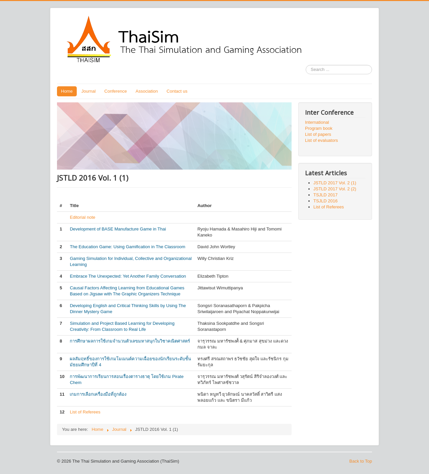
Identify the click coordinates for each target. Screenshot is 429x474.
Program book (318, 128)
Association (147, 91)
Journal (88, 91)
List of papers (318, 134)
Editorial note (82, 217)
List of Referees (85, 411)
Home (67, 91)
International (317, 122)
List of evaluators (321, 140)
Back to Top (360, 461)
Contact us (177, 91)
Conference (115, 91)
